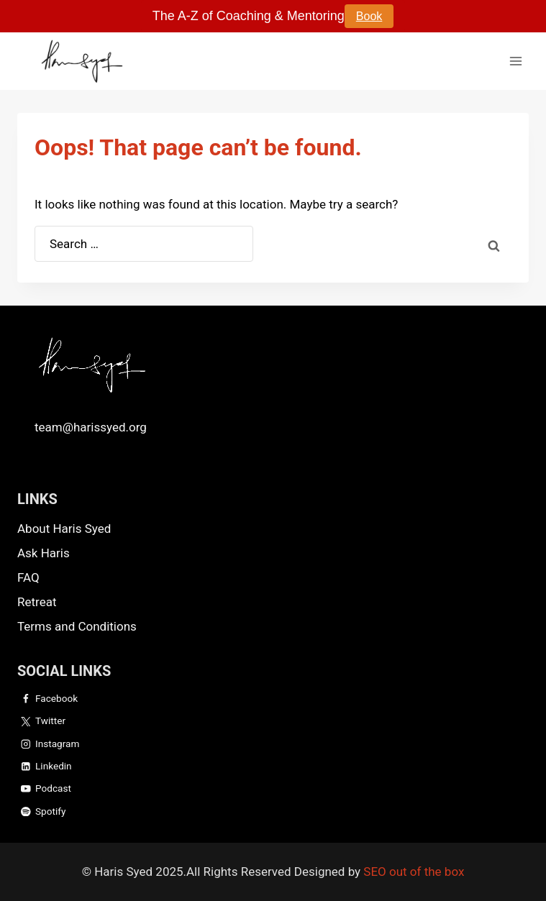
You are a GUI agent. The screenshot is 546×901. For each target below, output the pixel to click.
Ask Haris (43, 553)
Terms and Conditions (77, 626)
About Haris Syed (64, 528)
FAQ (28, 577)
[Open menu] (515, 61)
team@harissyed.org (91, 427)
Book (369, 16)
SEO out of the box (413, 871)
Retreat (36, 602)
